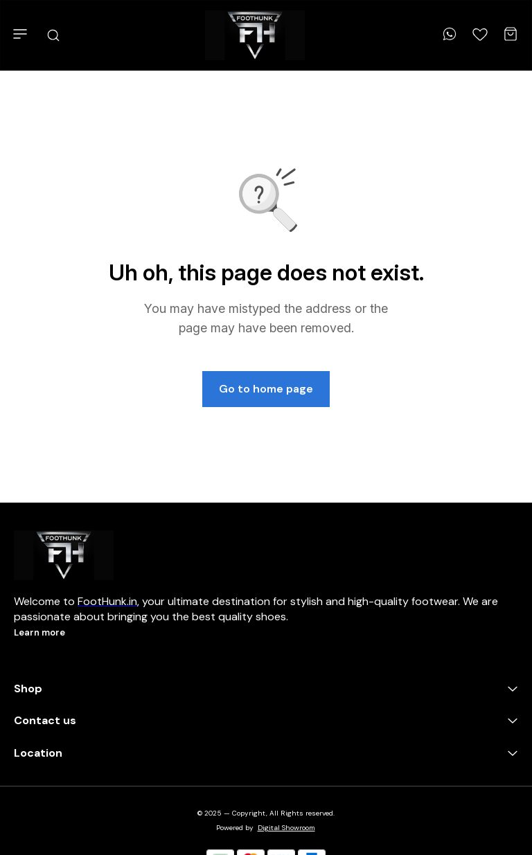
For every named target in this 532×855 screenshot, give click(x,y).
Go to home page (266, 388)
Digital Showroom (286, 827)
